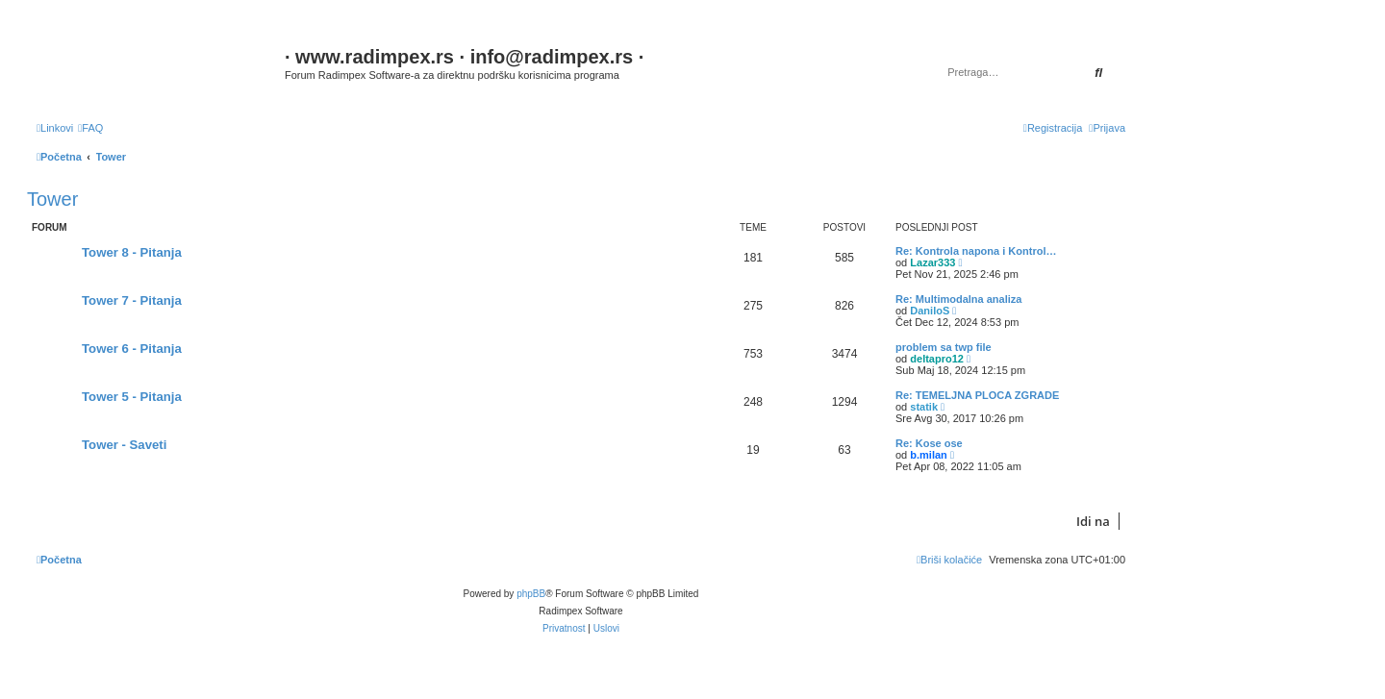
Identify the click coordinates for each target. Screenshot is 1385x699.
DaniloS (929, 310)
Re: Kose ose (929, 443)
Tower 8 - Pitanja (132, 252)
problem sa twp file (943, 347)
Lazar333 (932, 262)
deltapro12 (937, 358)
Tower (52, 199)
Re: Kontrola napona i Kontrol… (975, 251)
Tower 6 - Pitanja (132, 348)
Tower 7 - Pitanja (132, 300)
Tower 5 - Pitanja (132, 396)
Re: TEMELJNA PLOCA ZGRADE (977, 395)
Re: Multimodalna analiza (958, 299)
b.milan (928, 455)
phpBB (530, 593)
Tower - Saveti (124, 444)
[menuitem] (90, 127)
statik (924, 406)
